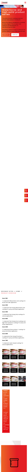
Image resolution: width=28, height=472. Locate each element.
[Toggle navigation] (25, 2)
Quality (6, 34)
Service (15, 34)
